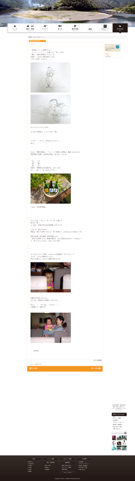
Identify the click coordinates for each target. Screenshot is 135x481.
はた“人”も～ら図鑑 (66, 467)
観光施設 (47, 469)
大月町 (30, 467)
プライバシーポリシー (118, 422)
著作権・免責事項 (117, 424)
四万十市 (30, 461)
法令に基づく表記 (117, 426)
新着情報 (99, 360)
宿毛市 (30, 469)
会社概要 (115, 420)
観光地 (46, 467)
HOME (30, 37)
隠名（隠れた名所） (66, 465)
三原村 (30, 465)
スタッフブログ (37, 37)
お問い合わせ (116, 429)
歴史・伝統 (47, 465)
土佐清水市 (31, 463)
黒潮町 (30, 471)
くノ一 (33, 44)
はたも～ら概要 (117, 418)
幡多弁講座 (64, 469)
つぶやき (107, 56)
